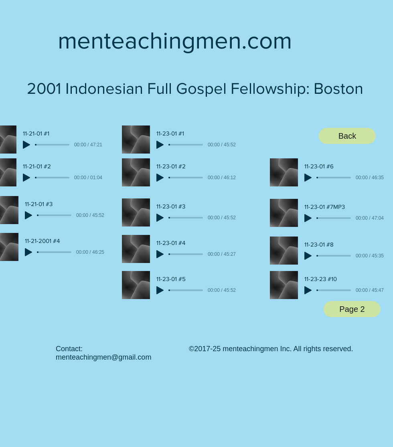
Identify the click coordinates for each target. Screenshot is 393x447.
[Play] (26, 145)
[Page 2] (352, 309)
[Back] (347, 136)
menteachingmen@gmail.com (103, 357)
